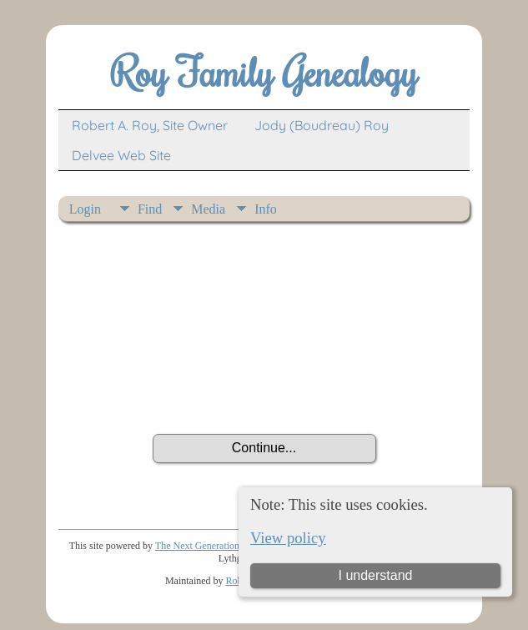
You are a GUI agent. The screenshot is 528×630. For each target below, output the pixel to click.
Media (208, 209)
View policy (288, 538)
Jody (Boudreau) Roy (321, 125)
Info (265, 209)
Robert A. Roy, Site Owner (150, 125)
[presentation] (264, 388)
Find (150, 209)
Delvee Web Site (121, 155)
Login (85, 209)
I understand (376, 575)
